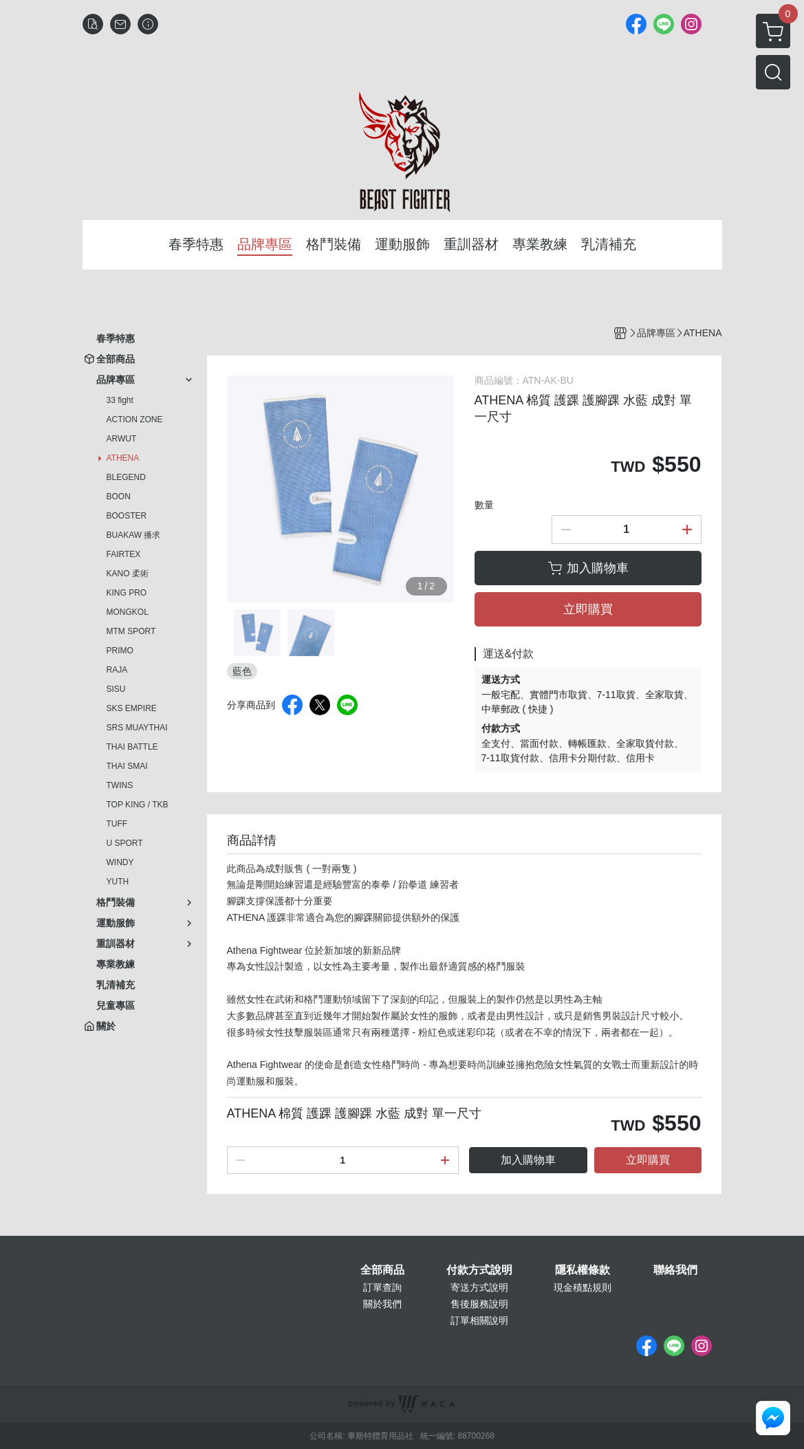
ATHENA (123, 458)
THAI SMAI (127, 766)
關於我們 (382, 1304)
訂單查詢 (382, 1287)
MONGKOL (128, 612)
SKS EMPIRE (132, 708)
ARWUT (122, 439)
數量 (484, 504)
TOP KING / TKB (138, 804)
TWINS (120, 785)
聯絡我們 (675, 1270)
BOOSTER (127, 516)
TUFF (117, 824)
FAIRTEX (124, 554)
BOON (119, 496)
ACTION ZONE (135, 419)
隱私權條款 (582, 1270)
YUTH (118, 881)
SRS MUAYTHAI (137, 727)
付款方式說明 (479, 1270)
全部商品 (382, 1270)
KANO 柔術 (128, 573)
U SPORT (125, 843)
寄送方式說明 (479, 1287)
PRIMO (120, 650)
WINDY (120, 862)
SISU (116, 689)
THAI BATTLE (132, 747)
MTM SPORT (131, 631)
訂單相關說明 (479, 1320)
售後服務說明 (479, 1304)
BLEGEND (126, 477)
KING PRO (127, 593)
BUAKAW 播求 (134, 535)
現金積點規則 (582, 1287)
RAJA (117, 670)
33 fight (120, 400)
